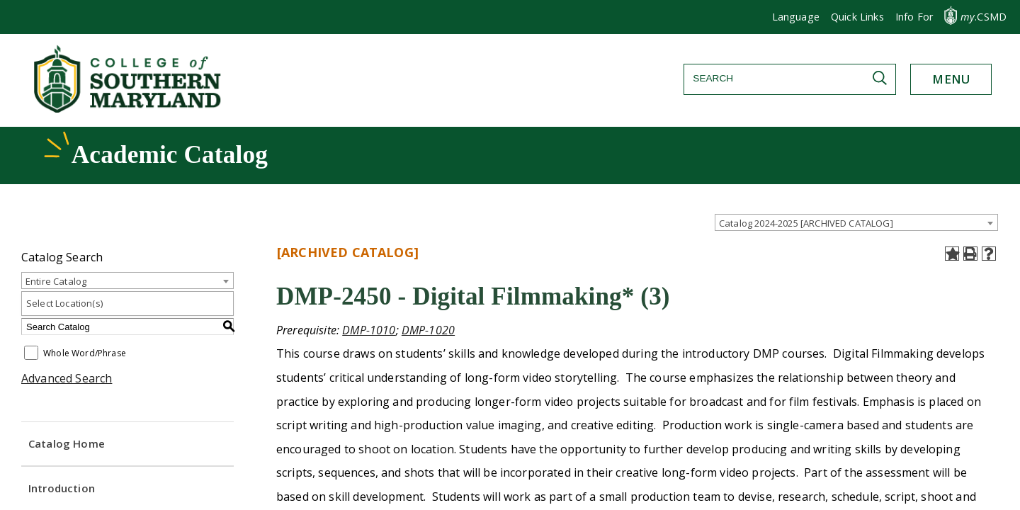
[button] (914, 17)
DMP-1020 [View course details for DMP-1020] (428, 330)
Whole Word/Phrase (84, 354)
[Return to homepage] (129, 108)
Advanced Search (66, 378)
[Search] (790, 78)
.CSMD (983, 16)
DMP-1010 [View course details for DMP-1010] (368, 330)
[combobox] (856, 222)
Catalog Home (66, 443)
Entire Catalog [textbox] (56, 281)
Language (796, 16)
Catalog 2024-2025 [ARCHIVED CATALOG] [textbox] (806, 223)
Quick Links (857, 16)
